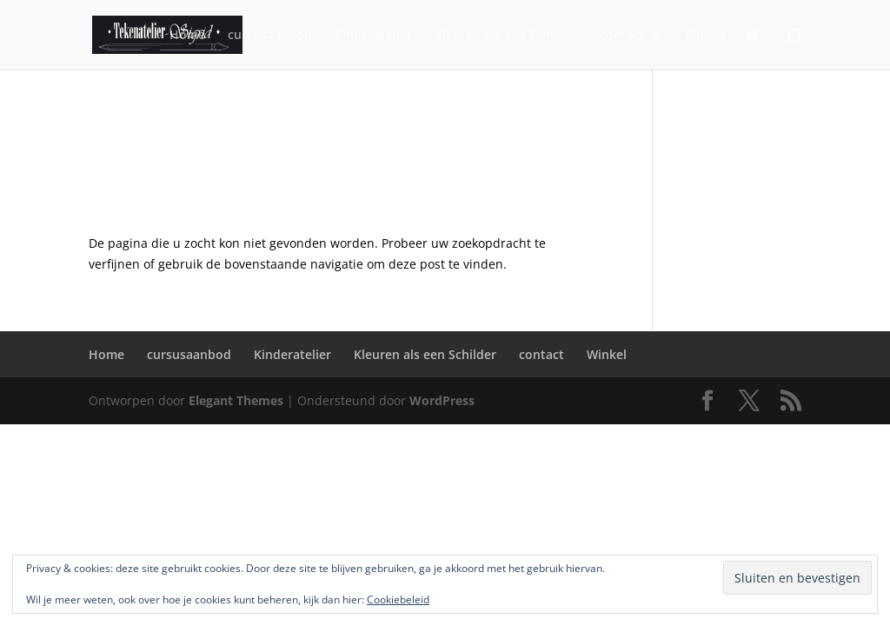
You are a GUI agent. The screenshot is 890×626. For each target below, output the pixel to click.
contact (622, 36)
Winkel (705, 36)
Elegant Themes (236, 400)
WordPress (442, 400)
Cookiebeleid (398, 599)
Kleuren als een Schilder (506, 36)
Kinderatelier (373, 36)
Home (187, 36)
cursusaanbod (270, 36)
